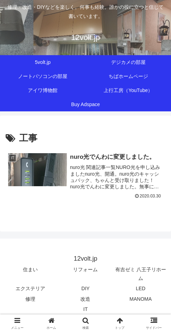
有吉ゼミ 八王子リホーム (140, 274)
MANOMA (140, 299)
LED (140, 289)
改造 (85, 299)
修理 (30, 299)
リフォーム (85, 270)
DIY (85, 289)
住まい (30, 270)
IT (85, 309)
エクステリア (30, 289)
